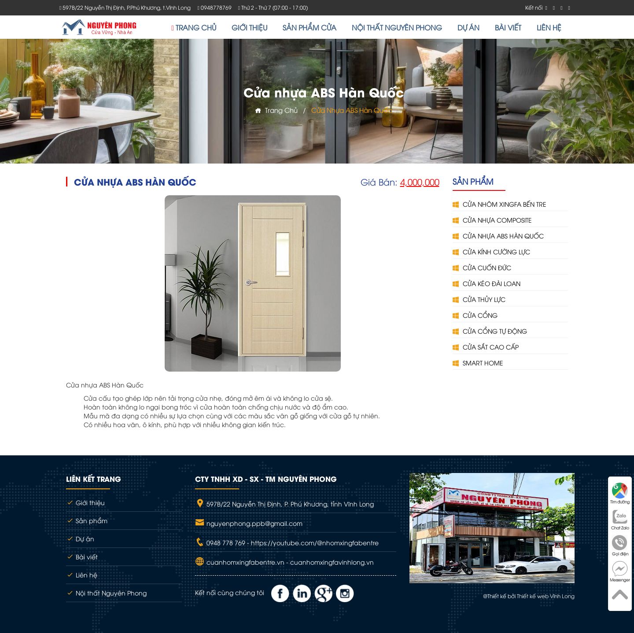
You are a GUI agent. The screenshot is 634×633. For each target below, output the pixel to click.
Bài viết (82, 556)
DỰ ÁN (468, 27)
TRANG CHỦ (193, 27)
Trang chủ (276, 109)
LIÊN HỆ (549, 27)
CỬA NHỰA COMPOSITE (492, 220)
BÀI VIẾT (508, 27)
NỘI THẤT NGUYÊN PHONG (397, 27)
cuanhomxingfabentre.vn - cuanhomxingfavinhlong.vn (289, 562)
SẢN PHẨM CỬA (309, 27)
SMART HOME (478, 362)
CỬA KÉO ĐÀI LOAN (486, 283)
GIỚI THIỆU (249, 27)
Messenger (620, 571)
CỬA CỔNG (475, 315)
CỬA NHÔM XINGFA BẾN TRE (499, 204)
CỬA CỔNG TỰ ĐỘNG (490, 331)
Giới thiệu (85, 502)
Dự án (80, 538)
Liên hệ (81, 574)
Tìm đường (620, 493)
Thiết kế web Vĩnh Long (546, 595)
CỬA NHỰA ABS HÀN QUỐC (498, 235)
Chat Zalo (620, 519)
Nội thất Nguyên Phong (106, 592)
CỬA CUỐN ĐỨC (482, 267)
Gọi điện (620, 545)
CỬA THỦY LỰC (479, 299)
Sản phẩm (86, 520)
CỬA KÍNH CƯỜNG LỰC (491, 251)
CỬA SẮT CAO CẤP (486, 347)
